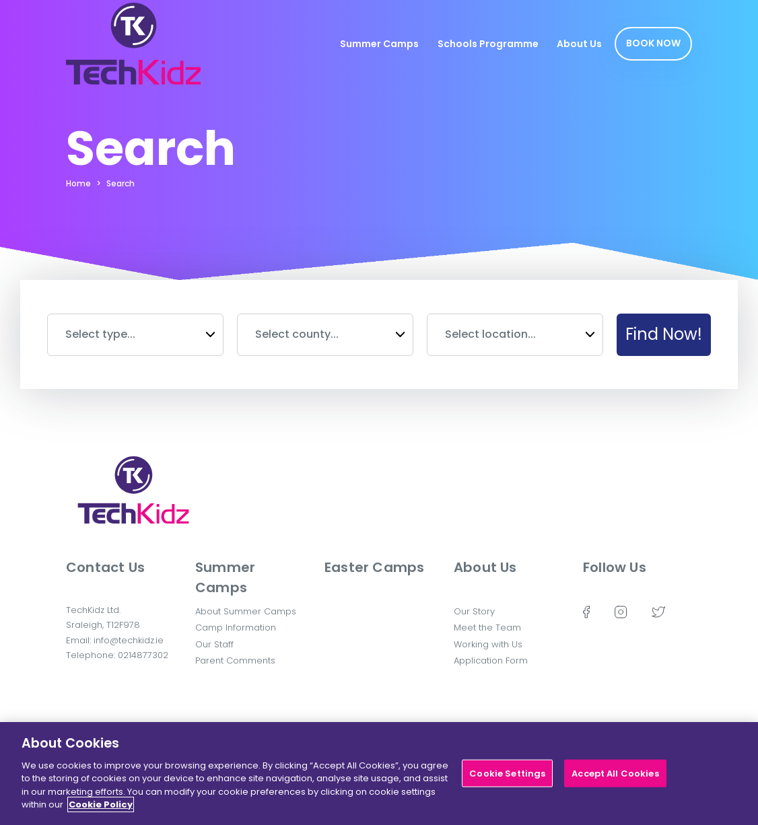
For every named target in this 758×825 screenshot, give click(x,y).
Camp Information (235, 627)
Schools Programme (488, 43)
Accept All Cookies (615, 779)
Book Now (653, 43)
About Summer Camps (245, 611)
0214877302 (143, 655)
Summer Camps (379, 43)
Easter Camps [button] (374, 567)
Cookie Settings (507, 779)
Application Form (491, 660)
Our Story (474, 611)
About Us (579, 43)
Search (120, 183)
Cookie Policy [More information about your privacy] (101, 810)
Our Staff (214, 644)
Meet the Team (487, 627)
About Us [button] (485, 567)
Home (78, 183)
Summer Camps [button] (225, 577)
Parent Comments (235, 660)
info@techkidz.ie (129, 640)
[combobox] (135, 334)
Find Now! (663, 334)
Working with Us (488, 644)
